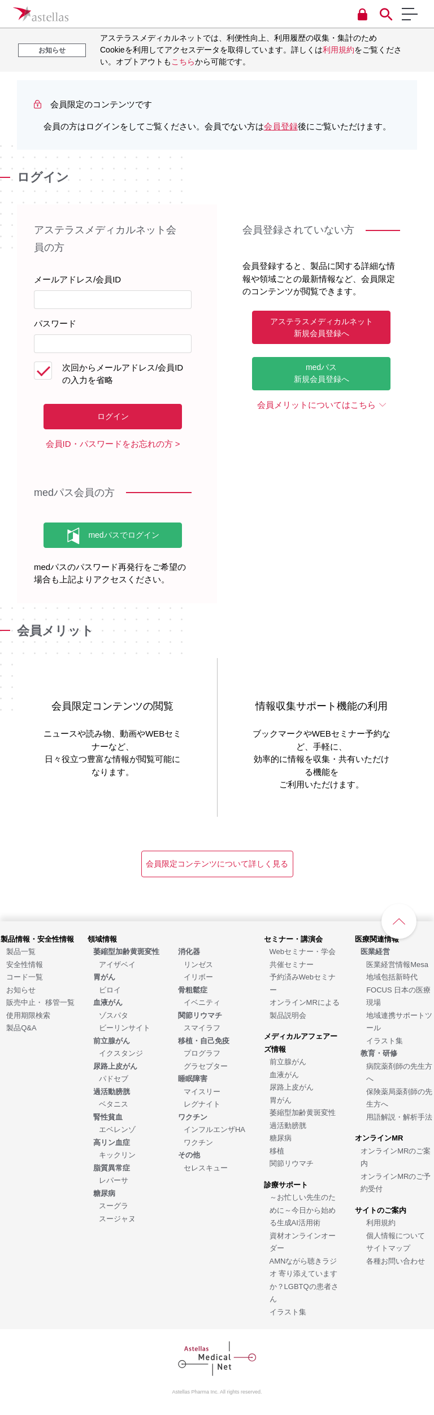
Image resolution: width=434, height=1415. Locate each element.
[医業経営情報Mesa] (397, 964)
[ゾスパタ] (113, 1015)
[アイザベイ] (117, 964)
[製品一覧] (21, 951)
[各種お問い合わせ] (395, 1260)
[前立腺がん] (288, 1061)
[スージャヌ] (117, 1218)
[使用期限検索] (28, 1015)
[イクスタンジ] (121, 1052)
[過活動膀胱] (288, 1125)
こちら (183, 61)
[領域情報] (102, 938)
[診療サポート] (286, 1184)
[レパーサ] (113, 1180)
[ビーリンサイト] (124, 1027)
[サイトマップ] (388, 1247)
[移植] (277, 1150)
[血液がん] (284, 1074)
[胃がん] (281, 1099)
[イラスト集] (288, 1311)
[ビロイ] (110, 989)
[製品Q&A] (21, 1027)
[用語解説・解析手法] (399, 1116)
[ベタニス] (113, 1103)
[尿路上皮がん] (292, 1086)
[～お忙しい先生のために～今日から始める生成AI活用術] (303, 1209)
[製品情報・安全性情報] (37, 938)
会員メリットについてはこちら (316, 405)
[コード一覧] (24, 976)
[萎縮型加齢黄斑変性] (303, 1112)
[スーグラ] (113, 1205)
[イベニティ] (202, 1002)
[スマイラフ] (202, 1027)
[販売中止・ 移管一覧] (40, 1002)
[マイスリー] (202, 1091)
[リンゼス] (198, 964)
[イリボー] (198, 976)
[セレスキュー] (206, 1167)
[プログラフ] (202, 1052)
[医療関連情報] (377, 938)
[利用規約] (381, 1222)
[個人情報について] (395, 1235)
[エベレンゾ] (117, 1129)
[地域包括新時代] (392, 976)
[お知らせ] (21, 989)
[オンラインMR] (379, 1137)
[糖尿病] (281, 1137)
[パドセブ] (113, 1078)
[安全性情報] (24, 964)
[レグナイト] (202, 1103)
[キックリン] (117, 1154)
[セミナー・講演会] (293, 938)
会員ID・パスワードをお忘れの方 (109, 444)
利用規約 (338, 49)
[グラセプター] (206, 1065)
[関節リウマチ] (292, 1163)
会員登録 (281, 126)
